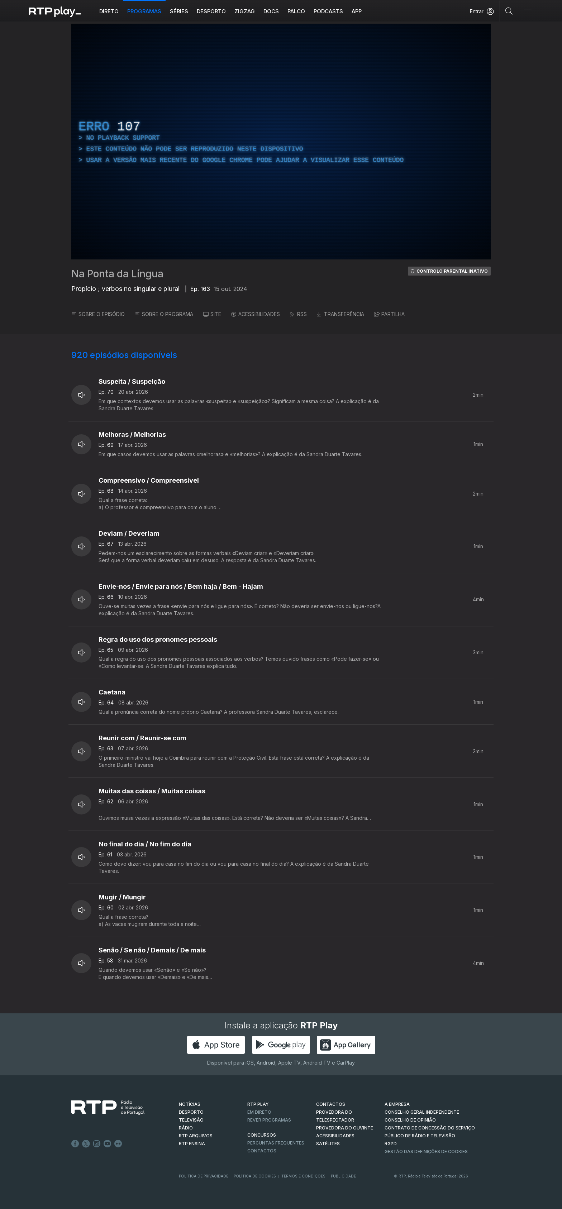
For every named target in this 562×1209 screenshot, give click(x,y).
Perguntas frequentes (275, 1143)
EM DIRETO (259, 1112)
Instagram (97, 1144)
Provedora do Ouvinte (344, 1128)
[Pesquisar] (509, 10)
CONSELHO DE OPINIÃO (410, 1120)
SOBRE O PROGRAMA (164, 314)
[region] (281, 141)
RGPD (391, 1143)
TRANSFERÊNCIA (340, 314)
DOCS (271, 11)
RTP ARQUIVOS (196, 1135)
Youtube (107, 1144)
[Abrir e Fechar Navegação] (527, 11)
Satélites (328, 1143)
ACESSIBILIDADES (255, 314)
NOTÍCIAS (189, 1104)
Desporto (211, 11)
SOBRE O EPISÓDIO (98, 314)
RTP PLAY (258, 1104)
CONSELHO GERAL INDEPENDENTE (422, 1112)
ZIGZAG (244, 11)
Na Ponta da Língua (117, 274)
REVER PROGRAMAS (269, 1120)
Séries (179, 11)
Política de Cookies (255, 1176)
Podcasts (328, 11)
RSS (298, 314)
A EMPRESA (397, 1104)
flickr (118, 1144)
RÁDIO (186, 1128)
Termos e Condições (303, 1176)
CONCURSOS (261, 1135)
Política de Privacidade (203, 1176)
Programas (144, 11)
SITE (212, 314)
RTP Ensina (192, 1143)
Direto (109, 11)
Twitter (86, 1144)
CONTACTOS (330, 1104)
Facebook (75, 1144)
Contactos (261, 1150)
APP (357, 11)
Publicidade (343, 1176)
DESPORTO (191, 1112)
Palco (296, 11)
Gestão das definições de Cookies (426, 1151)
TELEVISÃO (191, 1120)
